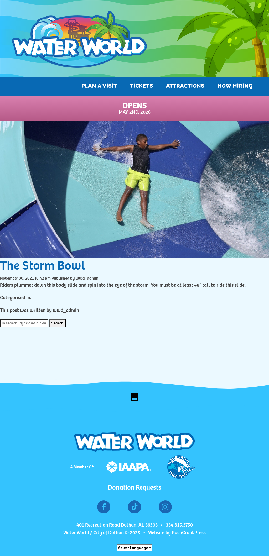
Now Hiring (235, 86)
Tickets (141, 86)
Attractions (185, 86)
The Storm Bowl (42, 265)
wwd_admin (87, 278)
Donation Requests (134, 487)
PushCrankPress (189, 532)
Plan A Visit (99, 86)
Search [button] (57, 323)
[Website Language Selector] (134, 547)
